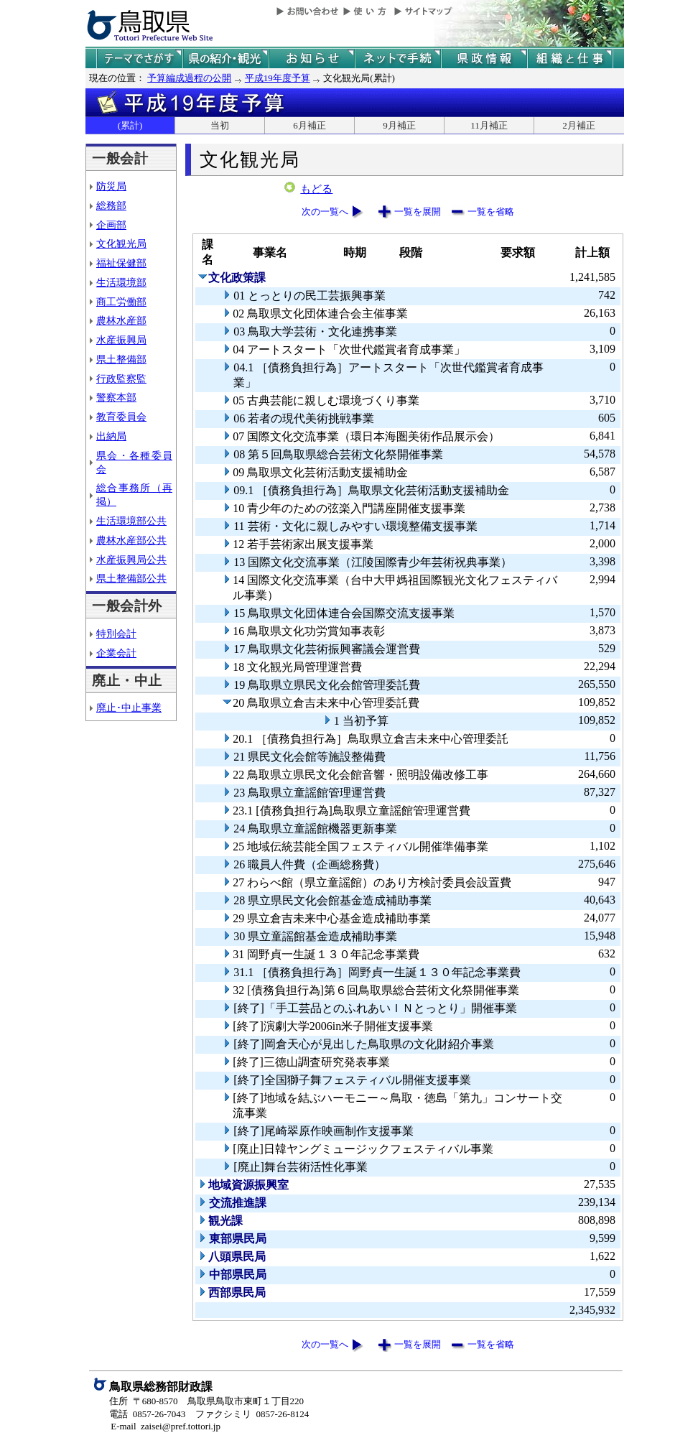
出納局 (111, 436)
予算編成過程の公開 (189, 78)
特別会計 (116, 633)
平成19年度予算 (277, 78)
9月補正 (399, 125)
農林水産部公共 (131, 540)
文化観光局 (121, 243)
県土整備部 (121, 359)
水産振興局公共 (131, 559)
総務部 (111, 205)
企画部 (111, 225)
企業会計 (116, 653)
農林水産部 (121, 320)
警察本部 (116, 397)
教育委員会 (121, 416)
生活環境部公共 (131, 521)
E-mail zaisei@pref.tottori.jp (165, 1426)
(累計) (130, 125)
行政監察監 (121, 378)
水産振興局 (121, 339)
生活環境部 (121, 282)
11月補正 (489, 125)
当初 (219, 125)
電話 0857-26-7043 (147, 1414)
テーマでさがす (139, 58)
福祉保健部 (121, 263)
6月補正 (309, 125)
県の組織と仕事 (570, 58)
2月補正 (578, 125)
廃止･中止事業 (129, 707)
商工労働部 (121, 301)
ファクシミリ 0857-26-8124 (252, 1414)
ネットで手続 (398, 58)
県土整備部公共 (131, 578)
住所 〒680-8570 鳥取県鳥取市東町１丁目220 (206, 1401)
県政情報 (484, 58)
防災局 (111, 186)
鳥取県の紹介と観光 (225, 58)
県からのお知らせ (312, 58)
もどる (316, 189)
